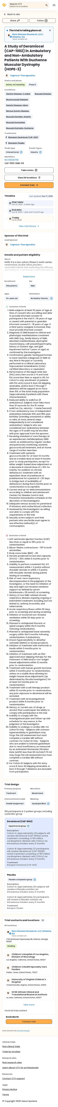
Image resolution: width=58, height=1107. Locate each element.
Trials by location (11, 1051)
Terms (5, 1094)
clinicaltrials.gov (23, 1031)
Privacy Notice (9, 1089)
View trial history (29, 226)
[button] (18, 94)
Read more (29, 276)
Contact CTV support (13, 1078)
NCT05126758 (11, 159)
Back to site (11, 14)
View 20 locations (29, 177)
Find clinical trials (11, 1046)
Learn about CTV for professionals (20, 1067)
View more (29, 1004)
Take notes (29, 170)
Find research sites (12, 1062)
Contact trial (29, 185)
